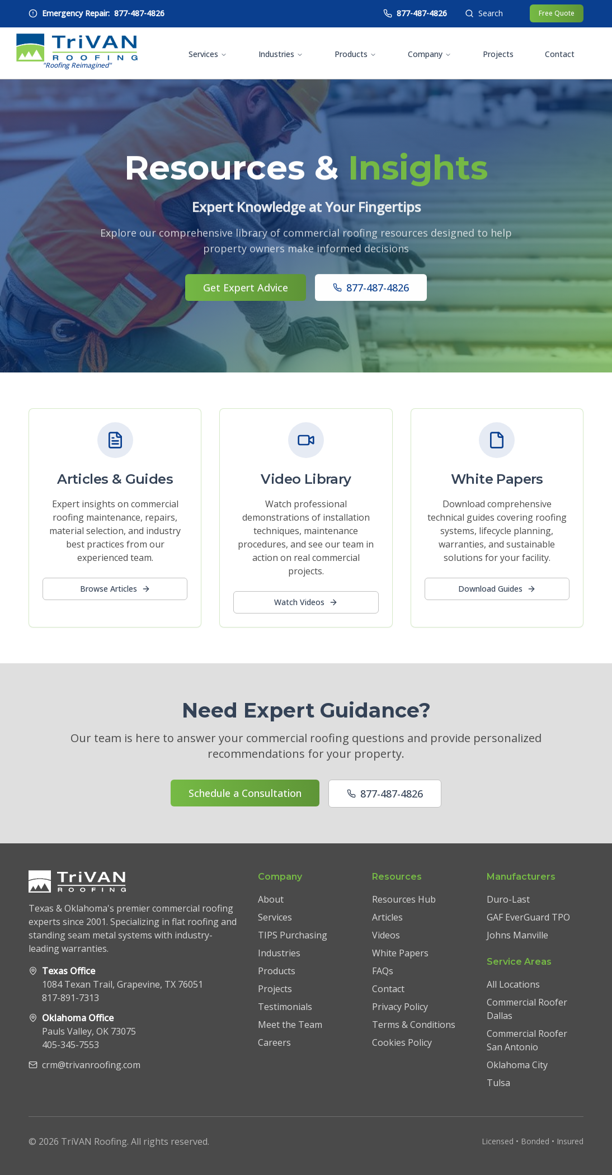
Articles (387, 917)
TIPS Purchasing (292, 935)
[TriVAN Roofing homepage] (77, 53)
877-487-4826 (371, 289)
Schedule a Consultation (245, 793)
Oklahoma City (517, 1065)
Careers (274, 1042)
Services (208, 54)
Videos (386, 935)
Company (429, 54)
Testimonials (285, 1007)
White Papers (400, 953)
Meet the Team (290, 1024)
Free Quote (557, 13)
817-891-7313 (70, 998)
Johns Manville (517, 935)
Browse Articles (115, 588)
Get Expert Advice (245, 289)
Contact (560, 54)
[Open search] (484, 13)
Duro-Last (508, 899)
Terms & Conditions (413, 1024)
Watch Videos (306, 602)
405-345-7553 (70, 1045)
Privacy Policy (400, 1007)
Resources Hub (404, 899)
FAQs (382, 971)
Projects (498, 54)
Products (355, 54)
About (271, 899)
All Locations (513, 984)
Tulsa (498, 1083)
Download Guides (497, 588)
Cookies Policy (402, 1042)
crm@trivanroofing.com (91, 1065)
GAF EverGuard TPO (528, 917)
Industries (280, 54)
